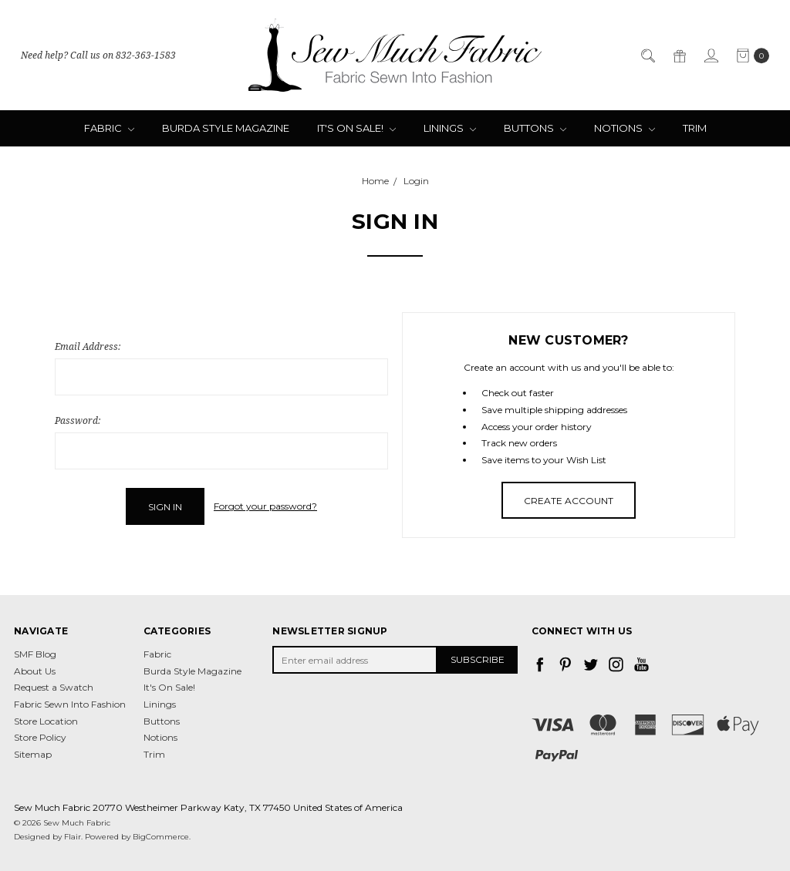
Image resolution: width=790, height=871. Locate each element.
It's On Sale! (356, 128)
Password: (77, 420)
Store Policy (40, 736)
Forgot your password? (265, 506)
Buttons (535, 128)
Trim (695, 128)
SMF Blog (35, 653)
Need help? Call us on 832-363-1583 (98, 55)
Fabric (109, 128)
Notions (624, 128)
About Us (35, 670)
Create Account (568, 500)
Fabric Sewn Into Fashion (70, 703)
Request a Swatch (53, 687)
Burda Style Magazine (225, 128)
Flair (72, 836)
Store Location (46, 720)
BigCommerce (161, 836)
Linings (450, 128)
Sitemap (33, 753)
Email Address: (87, 346)
